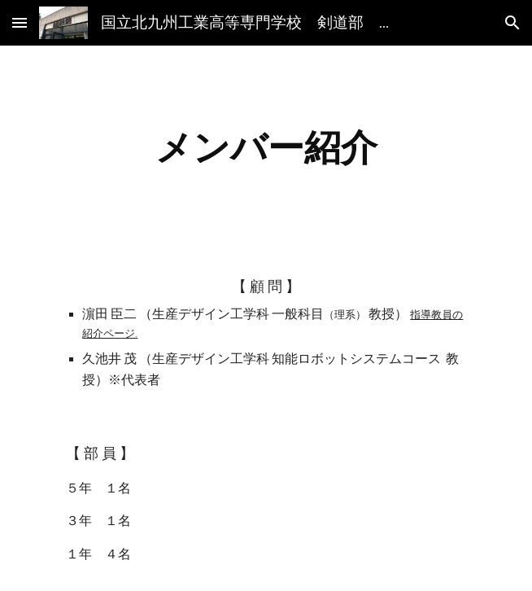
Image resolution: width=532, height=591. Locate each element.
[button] (19, 22)
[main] (265, 147)
